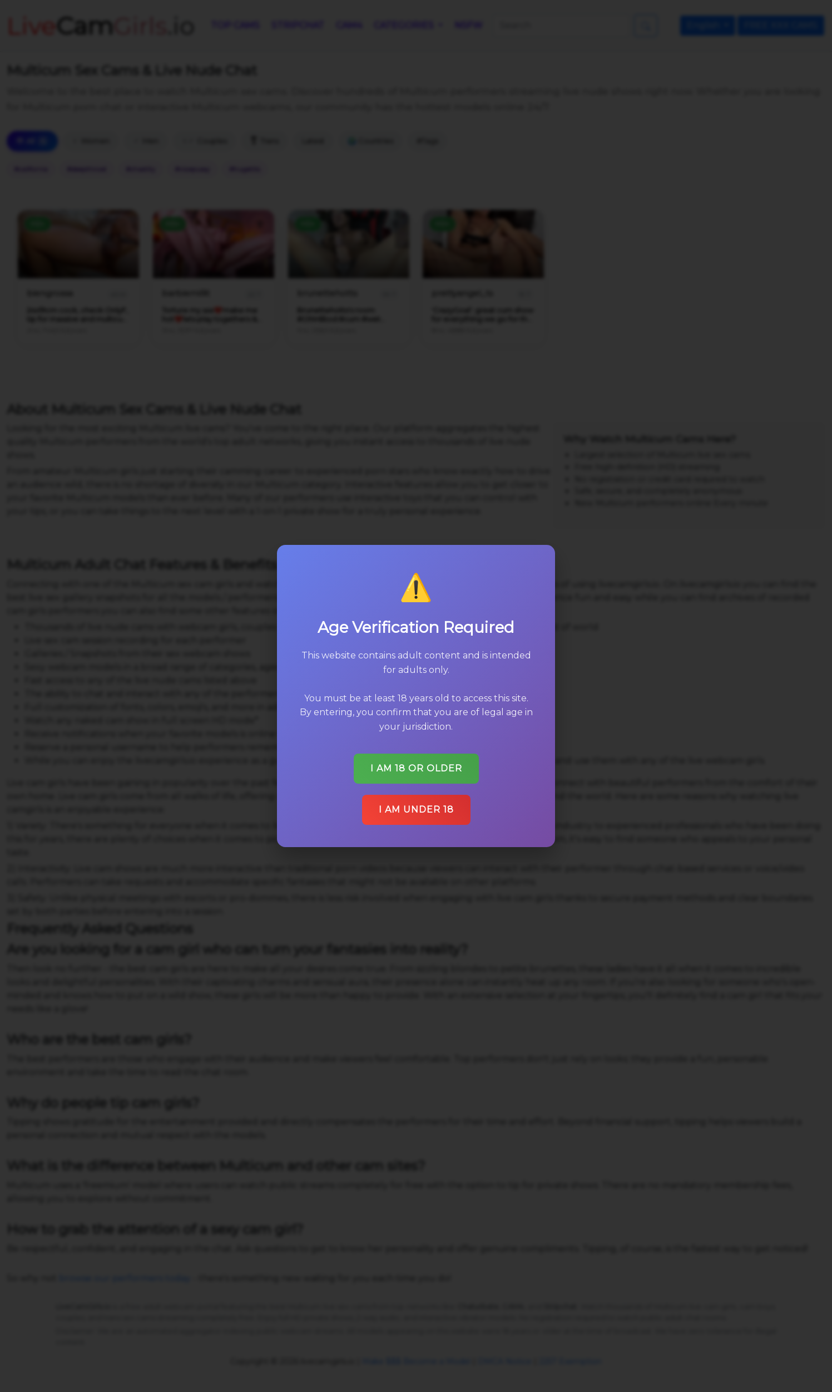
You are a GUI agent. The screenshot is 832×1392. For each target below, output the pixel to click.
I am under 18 (416, 809)
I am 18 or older (416, 768)
